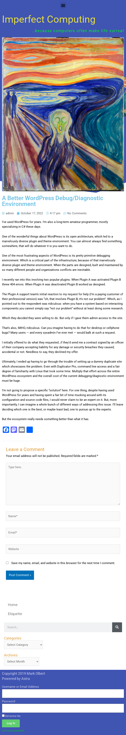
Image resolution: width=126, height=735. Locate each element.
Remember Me (11, 715)
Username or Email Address (20, 687)
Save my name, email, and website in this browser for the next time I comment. (63, 563)
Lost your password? (13, 730)
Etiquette (15, 614)
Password (8, 701)
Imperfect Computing (49, 19)
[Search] (117, 627)
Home (13, 605)
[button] (63, 5)
